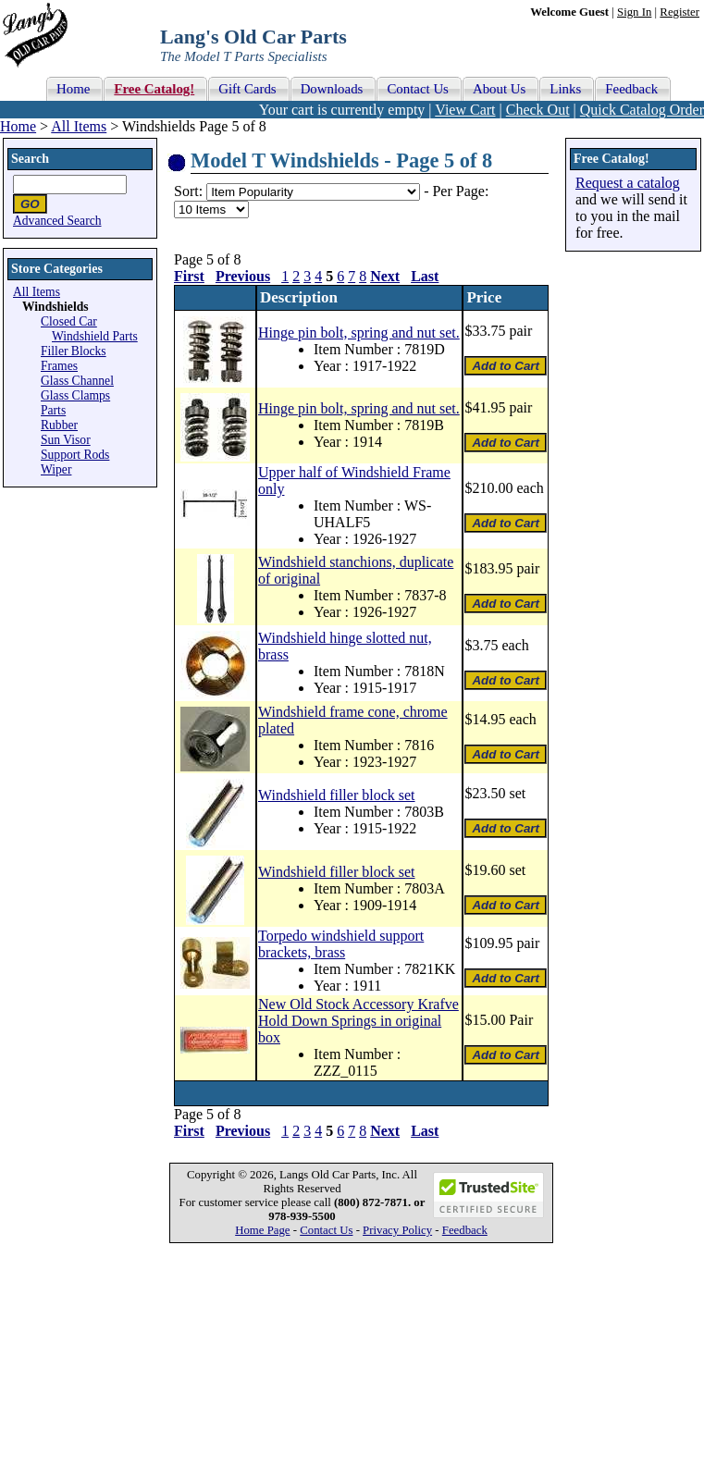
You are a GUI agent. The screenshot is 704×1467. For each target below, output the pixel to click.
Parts (53, 410)
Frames (59, 366)
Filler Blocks (73, 351)
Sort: (188, 191)
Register (679, 12)
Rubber (59, 425)
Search (30, 159)
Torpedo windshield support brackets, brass (341, 944)
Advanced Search (57, 221)
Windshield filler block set (336, 795)
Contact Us (326, 1230)
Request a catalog (627, 183)
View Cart (465, 109)
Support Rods (75, 455)
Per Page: (460, 191)
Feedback (465, 1230)
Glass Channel (77, 381)
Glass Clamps (75, 395)
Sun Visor (66, 440)
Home (18, 126)
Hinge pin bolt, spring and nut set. (359, 332)
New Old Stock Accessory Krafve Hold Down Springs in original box (358, 1020)
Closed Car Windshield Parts (89, 328)
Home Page (262, 1230)
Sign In (634, 12)
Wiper (56, 469)
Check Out (538, 109)
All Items (78, 126)
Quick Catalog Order (642, 109)
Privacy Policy (397, 1230)
